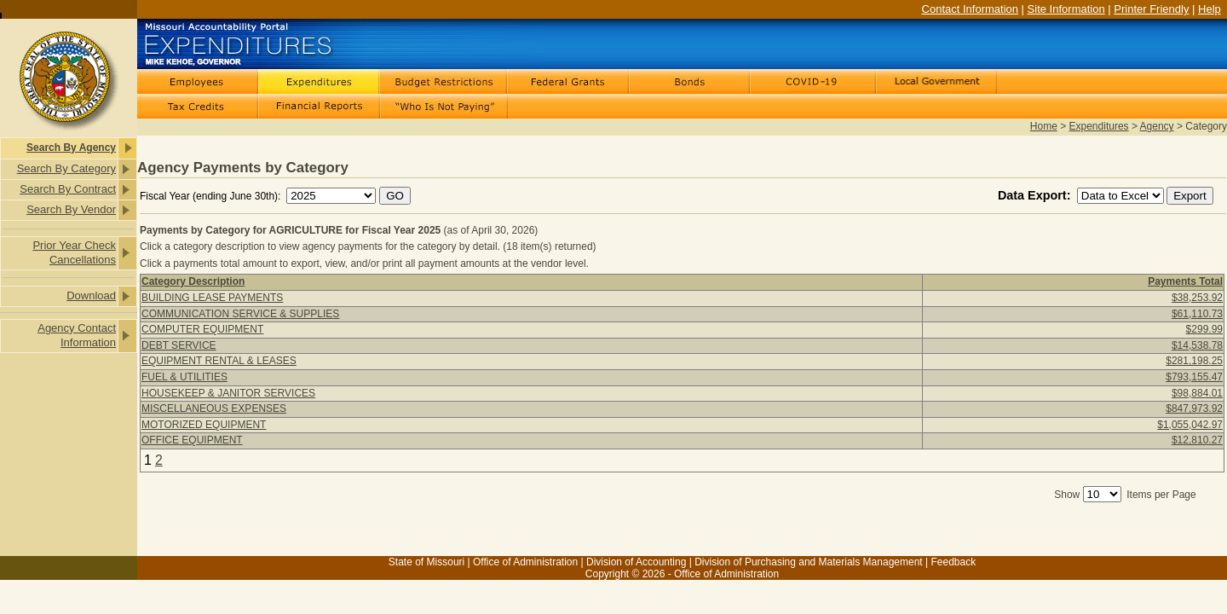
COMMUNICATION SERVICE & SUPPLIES (240, 314)
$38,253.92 (1197, 298)
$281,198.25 (1194, 361)
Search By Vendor (71, 209)
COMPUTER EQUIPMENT (202, 329)
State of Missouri (426, 562)
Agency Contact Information (76, 335)
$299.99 (1204, 329)
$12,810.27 (1197, 440)
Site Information (1066, 9)
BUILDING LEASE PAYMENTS (212, 298)
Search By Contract (68, 188)
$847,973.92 (1194, 408)
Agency (1157, 126)
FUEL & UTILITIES (184, 377)
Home (1043, 126)
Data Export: (1036, 195)
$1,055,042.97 (1190, 425)
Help (1209, 9)
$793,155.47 (1194, 377)
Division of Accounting (636, 562)
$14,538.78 (1197, 345)
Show (1067, 495)
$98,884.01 (1197, 393)
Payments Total (1185, 281)
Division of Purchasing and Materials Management (808, 562)
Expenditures (1099, 126)
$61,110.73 (1197, 314)
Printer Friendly (1151, 9)
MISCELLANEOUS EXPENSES (213, 408)
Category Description (193, 281)
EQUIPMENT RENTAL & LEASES (219, 361)
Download (91, 295)
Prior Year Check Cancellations (74, 252)
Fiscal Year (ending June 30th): (212, 196)
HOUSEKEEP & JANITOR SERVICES (228, 393)
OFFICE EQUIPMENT (192, 440)
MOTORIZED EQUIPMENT (203, 425)
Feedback (953, 562)
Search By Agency (71, 148)
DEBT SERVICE (178, 345)
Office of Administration (525, 562)
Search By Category (66, 168)
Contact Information (970, 9)
